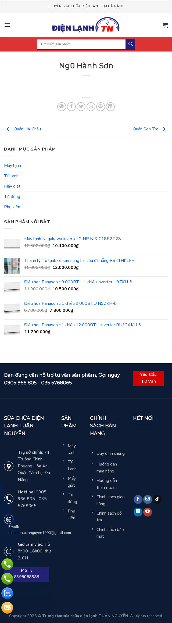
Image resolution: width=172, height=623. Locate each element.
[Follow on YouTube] (147, 512)
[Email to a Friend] (91, 106)
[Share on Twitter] (81, 106)
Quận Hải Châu (22, 129)
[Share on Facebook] (71, 106)
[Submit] (130, 44)
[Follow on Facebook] (138, 499)
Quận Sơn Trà (150, 129)
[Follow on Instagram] (147, 499)
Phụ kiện (12, 207)
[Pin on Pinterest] (100, 106)
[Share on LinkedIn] (110, 106)
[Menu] (7, 24)
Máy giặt (12, 186)
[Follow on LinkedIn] (138, 512)
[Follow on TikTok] (157, 499)
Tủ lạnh (11, 176)
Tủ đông (12, 197)
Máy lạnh (12, 165)
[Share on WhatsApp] (61, 106)
